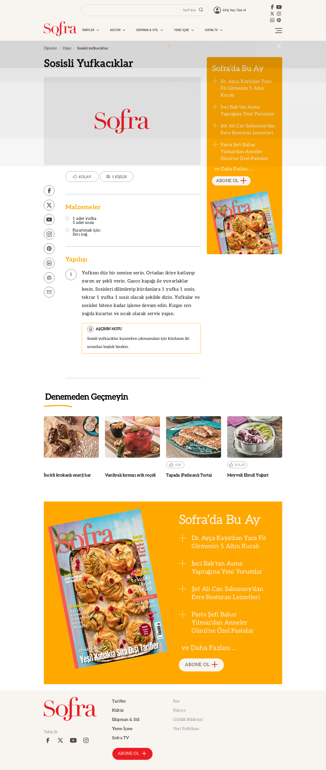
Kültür (118, 710)
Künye (179, 710)
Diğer (67, 48)
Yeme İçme (122, 728)
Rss (176, 701)
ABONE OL (231, 181)
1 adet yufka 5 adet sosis (80, 221)
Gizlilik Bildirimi (188, 719)
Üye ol (241, 10)
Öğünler (50, 48)
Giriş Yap (229, 10)
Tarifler (119, 701)
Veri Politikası (186, 728)
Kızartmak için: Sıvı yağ (83, 232)
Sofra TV (120, 738)
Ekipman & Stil (125, 719)
